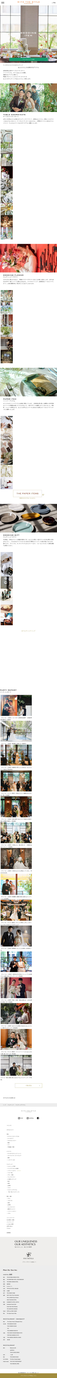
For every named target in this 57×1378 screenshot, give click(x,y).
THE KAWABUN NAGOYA (12, 1330)
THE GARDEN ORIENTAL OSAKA (14, 1337)
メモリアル (10, 1200)
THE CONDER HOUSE (12, 1326)
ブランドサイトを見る (28, 1262)
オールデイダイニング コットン (14, 1153)
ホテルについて (10, 1129)
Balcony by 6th (13, 1347)
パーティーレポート (14, 1170)
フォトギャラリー (11, 1176)
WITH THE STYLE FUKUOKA (13, 1295)
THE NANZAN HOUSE (11, 1323)
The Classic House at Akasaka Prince (14, 1321)
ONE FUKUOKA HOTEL (12, 1299)
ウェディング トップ (29, 631)
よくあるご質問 (10, 1224)
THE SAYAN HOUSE (14, 1356)
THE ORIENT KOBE (11, 1293)
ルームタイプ (10, 1138)
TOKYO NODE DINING (14, 1352)
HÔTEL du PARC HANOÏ (12, 1311)
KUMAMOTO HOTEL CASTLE (13, 1302)
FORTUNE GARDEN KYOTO (13, 1335)
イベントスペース (10, 1217)
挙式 (9, 1181)
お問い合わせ (9, 1226)
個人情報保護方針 (22, 1372)
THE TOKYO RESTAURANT (15, 1361)
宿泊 (8, 1134)
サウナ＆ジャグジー (12, 1140)
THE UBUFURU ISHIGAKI (12, 1308)
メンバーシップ (10, 1221)
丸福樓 (8, 1290)
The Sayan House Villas (11, 1313)
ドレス (9, 1187)
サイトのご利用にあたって (33, 1372)
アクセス (9, 1228)
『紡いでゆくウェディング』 (14, 1191)
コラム (9, 1213)
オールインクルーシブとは (13, 1136)
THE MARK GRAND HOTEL (12, 1281)
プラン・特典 (10, 1174)
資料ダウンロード (11, 1209)
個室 (9, 1157)
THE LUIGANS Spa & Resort (12, 1297)
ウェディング (9, 1164)
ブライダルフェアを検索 (28, 59)
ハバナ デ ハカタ (11, 1159)
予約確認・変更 (11, 1146)
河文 (8, 1328)
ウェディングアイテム (12, 1189)
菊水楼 (8, 1339)
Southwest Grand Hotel (11, 1304)
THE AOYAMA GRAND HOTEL (13, 1277)
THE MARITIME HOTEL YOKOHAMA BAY (15, 1279)
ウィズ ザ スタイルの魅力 (13, 1168)
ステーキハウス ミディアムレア (14, 1155)
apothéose (12, 1350)
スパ (9, 1144)
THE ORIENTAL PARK (14, 1363)
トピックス (9, 1125)
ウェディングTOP (11, 1166)
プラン (9, 1198)
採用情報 (9, 1232)
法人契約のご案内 (10, 1219)
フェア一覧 (10, 1172)
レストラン (9, 1151)
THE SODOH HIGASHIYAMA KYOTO (14, 1332)
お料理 (9, 1185)
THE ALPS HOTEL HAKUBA (12, 1288)
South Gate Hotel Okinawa (12, 1306)
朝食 (9, 1142)
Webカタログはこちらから (27, 494)
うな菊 (11, 1354)
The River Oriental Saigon (15, 1359)
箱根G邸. (9, 1284)
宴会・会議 (9, 1196)
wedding (30, 1118)
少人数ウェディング (12, 1179)
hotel (20, 1118)
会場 (9, 1183)
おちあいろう (9, 1286)
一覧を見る (28, 1085)
